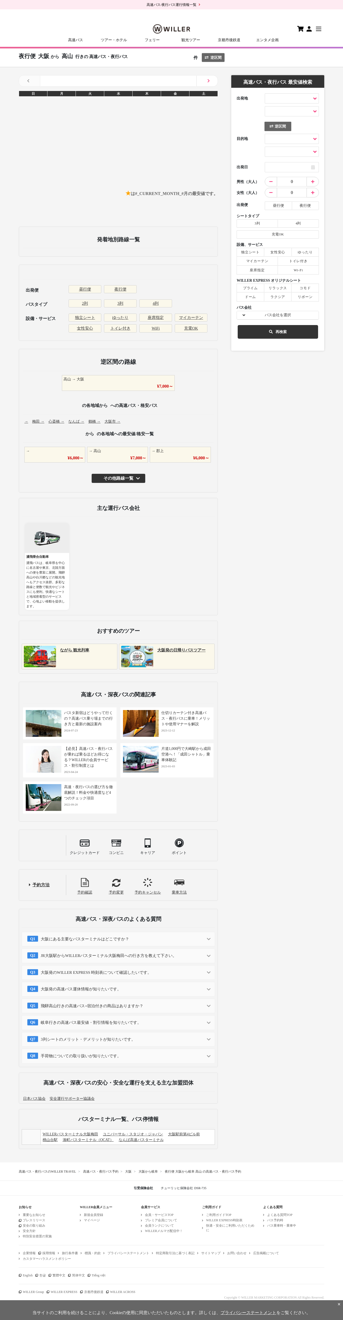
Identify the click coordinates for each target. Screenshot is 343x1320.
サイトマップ (211, 1253)
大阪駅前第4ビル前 (184, 1134)
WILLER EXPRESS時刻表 (224, 1220)
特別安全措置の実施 (37, 1236)
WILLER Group (33, 1292)
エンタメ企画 (267, 40)
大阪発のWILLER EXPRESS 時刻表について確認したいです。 (96, 972)
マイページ (92, 1220)
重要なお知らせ (34, 1215)
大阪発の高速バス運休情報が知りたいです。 (81, 989)
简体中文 (78, 1275)
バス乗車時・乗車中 (281, 1225)
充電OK (191, 328)
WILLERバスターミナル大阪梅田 (70, 1134)
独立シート (85, 317)
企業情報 (29, 1253)
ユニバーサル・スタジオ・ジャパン (133, 1134)
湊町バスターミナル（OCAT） (88, 1140)
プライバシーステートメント (128, 1253)
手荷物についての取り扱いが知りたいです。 (81, 1056)
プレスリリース (34, 1220)
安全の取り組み (34, 1225)
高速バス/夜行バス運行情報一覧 (171, 5)
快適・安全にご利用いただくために (230, 1228)
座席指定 (156, 317)
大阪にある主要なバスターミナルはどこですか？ (85, 939)
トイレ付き (120, 328)
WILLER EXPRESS (64, 1292)
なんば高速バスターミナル (141, 1140)
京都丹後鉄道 (229, 40)
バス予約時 (275, 1220)
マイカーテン (191, 317)
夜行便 (120, 289)
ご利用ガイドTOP (218, 1215)
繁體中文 (59, 1275)
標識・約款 (93, 1253)
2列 (85, 303)
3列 (120, 303)
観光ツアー (190, 40)
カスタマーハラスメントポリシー (47, 1259)
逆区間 (213, 58)
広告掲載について (266, 1253)
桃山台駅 (50, 1140)
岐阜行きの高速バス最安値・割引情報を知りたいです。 (91, 1022)
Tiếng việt (99, 1275)
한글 (42, 1275)
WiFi (156, 328)
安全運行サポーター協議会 (72, 1099)
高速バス (75, 40)
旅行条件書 (70, 1253)
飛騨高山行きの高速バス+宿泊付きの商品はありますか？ (92, 1006)
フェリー (152, 40)
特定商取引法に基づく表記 (175, 1253)
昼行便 (85, 289)
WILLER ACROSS (122, 1292)
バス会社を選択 (278, 315)
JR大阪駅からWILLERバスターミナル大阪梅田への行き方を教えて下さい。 (109, 955)
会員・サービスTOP (159, 1215)
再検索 (278, 332)
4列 (156, 303)
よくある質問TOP (279, 1215)
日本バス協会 (34, 1099)
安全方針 (29, 1231)
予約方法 (41, 885)
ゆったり (120, 317)
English (28, 1275)
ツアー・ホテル (114, 40)
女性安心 (85, 328)
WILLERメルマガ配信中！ (164, 1231)
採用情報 (48, 1253)
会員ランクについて (159, 1225)
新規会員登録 (93, 1215)
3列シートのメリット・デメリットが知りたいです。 (88, 1039)
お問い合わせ (237, 1253)
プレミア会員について (161, 1220)
